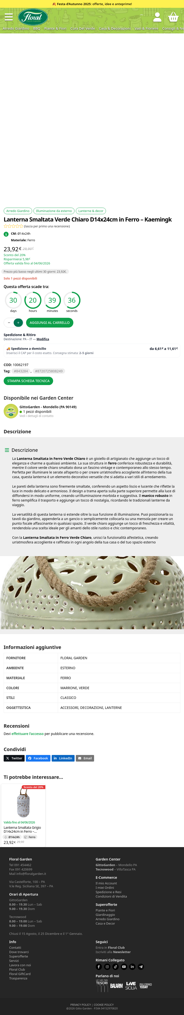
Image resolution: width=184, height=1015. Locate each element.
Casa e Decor (105, 923)
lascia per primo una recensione (46, 226)
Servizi (14, 960)
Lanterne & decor (91, 211)
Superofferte (18, 956)
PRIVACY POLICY (80, 1004)
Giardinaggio (105, 914)
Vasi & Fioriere (146, 28)
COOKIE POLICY (104, 1004)
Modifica (43, 339)
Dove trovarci (19, 952)
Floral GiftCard (20, 974)
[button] (9, 17)
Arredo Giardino (16, 28)
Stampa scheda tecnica (28, 380)
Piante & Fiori (55, 28)
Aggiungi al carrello (50, 322)
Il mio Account (106, 883)
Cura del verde (82, 28)
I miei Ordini (105, 887)
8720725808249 (50, 371)
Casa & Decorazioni (115, 28)
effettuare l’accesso (27, 733)
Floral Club (17, 969)
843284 (22, 371)
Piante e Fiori (105, 910)
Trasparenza (18, 978)
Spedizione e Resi (109, 892)
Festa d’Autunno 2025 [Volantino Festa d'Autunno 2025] (74, 4)
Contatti (15, 947)
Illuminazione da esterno (54, 211)
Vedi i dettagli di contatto (36, 416)
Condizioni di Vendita (111, 896)
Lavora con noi (20, 965)
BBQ (36, 28)
